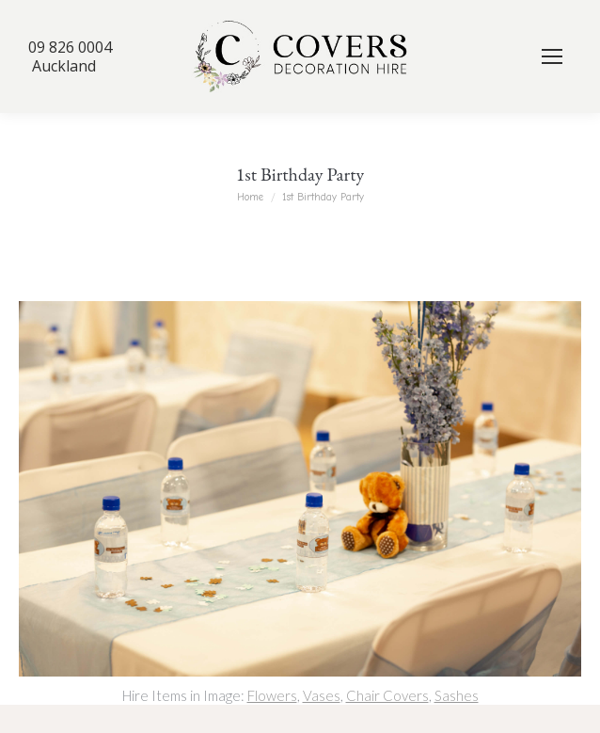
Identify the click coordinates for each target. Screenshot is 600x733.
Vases (321, 695)
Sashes (456, 695)
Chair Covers (387, 695)
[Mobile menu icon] (552, 56)
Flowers (272, 695)
